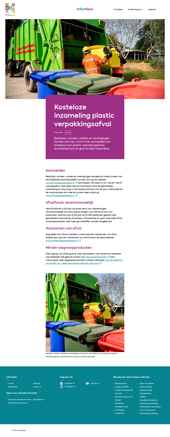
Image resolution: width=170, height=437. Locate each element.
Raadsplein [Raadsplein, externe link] (38, 400)
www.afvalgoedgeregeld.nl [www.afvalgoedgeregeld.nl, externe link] (61, 183)
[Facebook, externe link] (67, 383)
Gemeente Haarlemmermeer (19, 400)
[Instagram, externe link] (67, 386)
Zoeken (118, 10)
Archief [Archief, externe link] (37, 387)
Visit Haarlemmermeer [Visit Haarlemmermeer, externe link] (18, 403)
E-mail (10, 383)
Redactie (36, 383)
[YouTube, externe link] (92, 383)
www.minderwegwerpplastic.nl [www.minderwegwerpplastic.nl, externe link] (63, 241)
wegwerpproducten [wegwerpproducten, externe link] (97, 257)
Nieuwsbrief (12, 387)
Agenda (152, 10)
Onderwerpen (135, 10)
